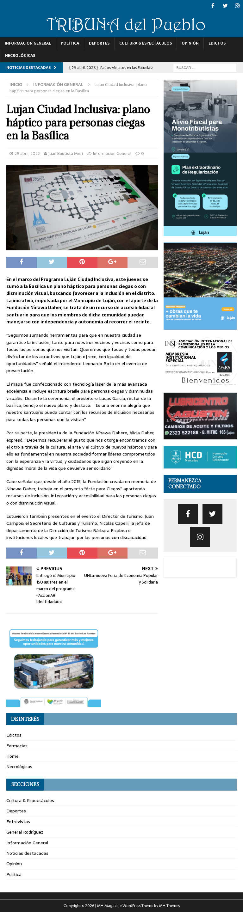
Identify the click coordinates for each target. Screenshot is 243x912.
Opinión (190, 43)
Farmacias (17, 745)
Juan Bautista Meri (65, 153)
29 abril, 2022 (27, 153)
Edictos (217, 43)
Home (12, 755)
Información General (28, 43)
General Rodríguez (24, 831)
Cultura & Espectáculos (145, 43)
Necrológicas (20, 55)
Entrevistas (18, 820)
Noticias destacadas (27, 852)
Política (70, 43)
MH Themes (169, 905)
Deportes (99, 43)
